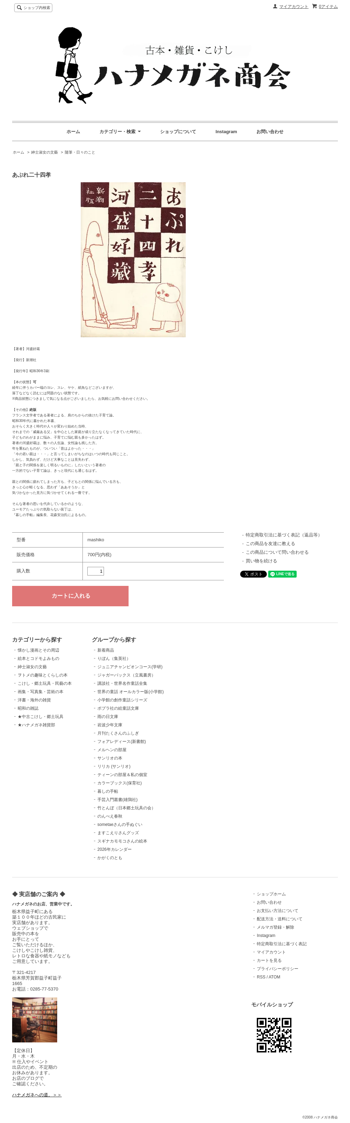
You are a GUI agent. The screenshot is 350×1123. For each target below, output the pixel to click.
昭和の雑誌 (28, 708)
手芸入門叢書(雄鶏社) (117, 799)
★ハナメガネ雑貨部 (36, 724)
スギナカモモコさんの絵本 (122, 841)
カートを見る (269, 960)
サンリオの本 (109, 758)
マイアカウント (293, 6)
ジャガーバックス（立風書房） (126, 675)
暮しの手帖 (107, 791)
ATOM (274, 977)
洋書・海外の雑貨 (34, 700)
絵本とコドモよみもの (38, 658)
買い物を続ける (261, 560)
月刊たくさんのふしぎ (118, 733)
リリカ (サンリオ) (113, 766)
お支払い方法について (277, 910)
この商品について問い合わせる (277, 552)
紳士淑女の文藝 (44, 152)
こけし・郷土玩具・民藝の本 (45, 683)
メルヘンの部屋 (111, 749)
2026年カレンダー (114, 849)
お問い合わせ (269, 131)
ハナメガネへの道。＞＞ (37, 1094)
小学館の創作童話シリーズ (122, 700)
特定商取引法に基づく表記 (282, 943)
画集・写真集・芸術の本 (40, 691)
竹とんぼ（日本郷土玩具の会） (126, 808)
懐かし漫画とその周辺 (38, 650)
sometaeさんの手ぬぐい (119, 824)
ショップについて (178, 131)
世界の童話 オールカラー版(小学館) (130, 691)
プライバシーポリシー (277, 968)
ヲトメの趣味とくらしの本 (43, 675)
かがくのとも (109, 857)
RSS (261, 977)
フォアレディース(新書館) (121, 741)
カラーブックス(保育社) (119, 783)
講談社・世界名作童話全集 (122, 683)
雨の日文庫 (107, 716)
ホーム (73, 131)
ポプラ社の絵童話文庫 (118, 708)
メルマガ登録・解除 (275, 927)
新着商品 (105, 650)
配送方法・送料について (280, 919)
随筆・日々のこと (80, 152)
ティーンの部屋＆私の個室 (122, 774)
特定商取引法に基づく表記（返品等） (284, 534)
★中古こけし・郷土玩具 (40, 716)
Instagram (226, 131)
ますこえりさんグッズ (118, 832)
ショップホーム (271, 894)
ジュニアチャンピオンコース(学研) (130, 666)
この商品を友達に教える (270, 543)
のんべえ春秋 (109, 816)
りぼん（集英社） (114, 658)
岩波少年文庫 (109, 724)
